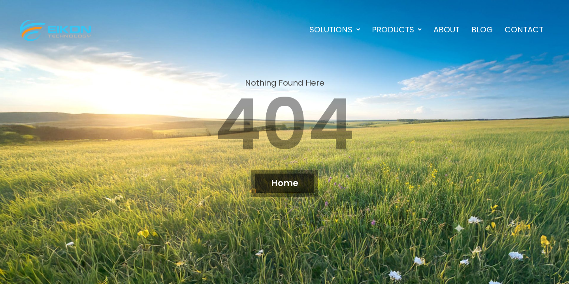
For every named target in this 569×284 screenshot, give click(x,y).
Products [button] (397, 29)
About (446, 29)
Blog (482, 29)
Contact (524, 29)
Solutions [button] (334, 29)
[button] (334, 29)
